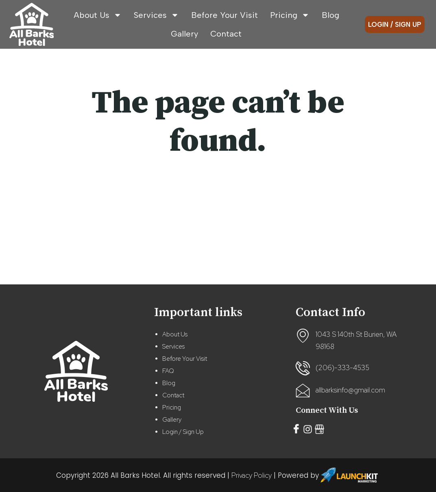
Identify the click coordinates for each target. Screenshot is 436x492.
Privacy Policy (251, 475)
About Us (98, 15)
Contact (226, 34)
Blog (330, 15)
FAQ (168, 371)
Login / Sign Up (183, 432)
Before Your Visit (224, 15)
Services (156, 15)
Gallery (184, 34)
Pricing (290, 15)
